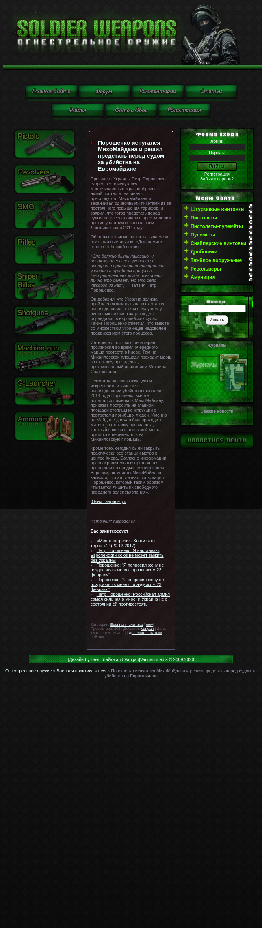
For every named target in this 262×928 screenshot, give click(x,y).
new (149, 625)
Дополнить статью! (145, 633)
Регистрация (217, 174)
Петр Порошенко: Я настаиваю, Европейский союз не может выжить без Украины (127, 555)
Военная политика (126, 625)
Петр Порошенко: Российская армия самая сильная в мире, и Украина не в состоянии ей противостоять (130, 599)
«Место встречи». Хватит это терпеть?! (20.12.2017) (123, 543)
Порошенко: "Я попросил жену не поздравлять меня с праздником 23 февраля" (127, 570)
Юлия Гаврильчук (108, 501)
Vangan (147, 629)
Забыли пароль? (217, 178)
